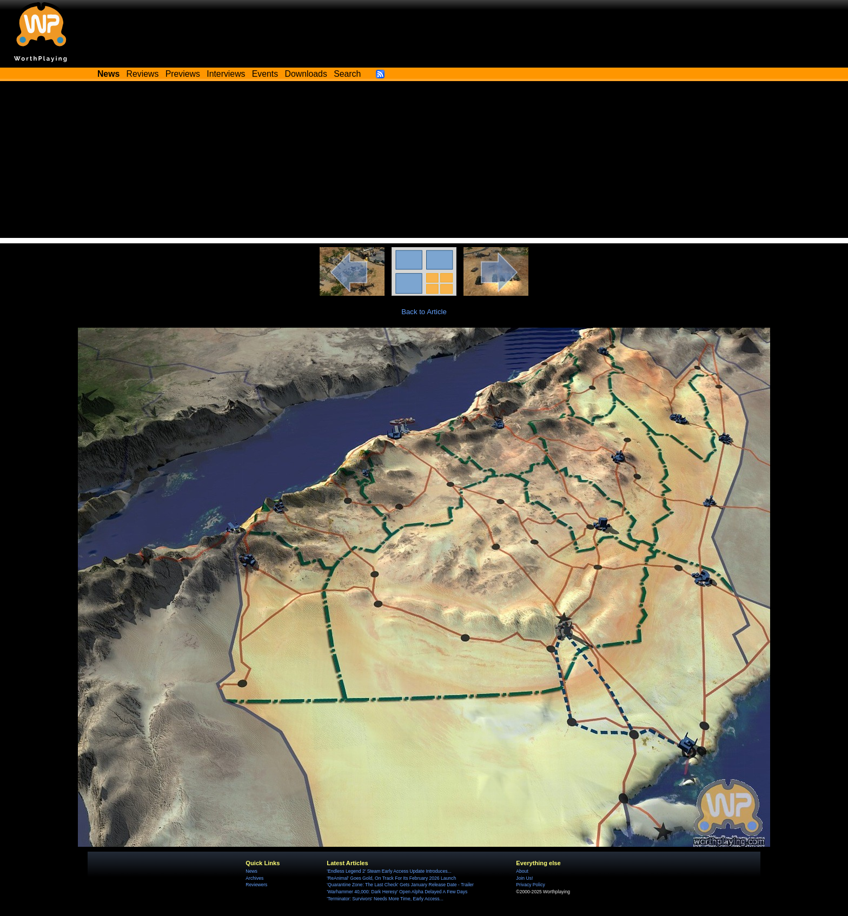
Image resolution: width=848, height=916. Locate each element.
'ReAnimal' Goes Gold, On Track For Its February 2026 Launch (391, 878)
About (522, 871)
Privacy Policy (530, 884)
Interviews (226, 73)
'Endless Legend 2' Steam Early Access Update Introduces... (389, 871)
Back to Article (424, 312)
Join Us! (524, 878)
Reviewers (256, 884)
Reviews (143, 73)
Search (347, 73)
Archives (254, 878)
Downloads (306, 73)
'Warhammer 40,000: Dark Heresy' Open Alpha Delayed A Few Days (397, 891)
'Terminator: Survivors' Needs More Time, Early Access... (385, 898)
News (251, 871)
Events (265, 73)
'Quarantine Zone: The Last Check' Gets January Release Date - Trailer (400, 884)
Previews (182, 73)
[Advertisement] (424, 162)
